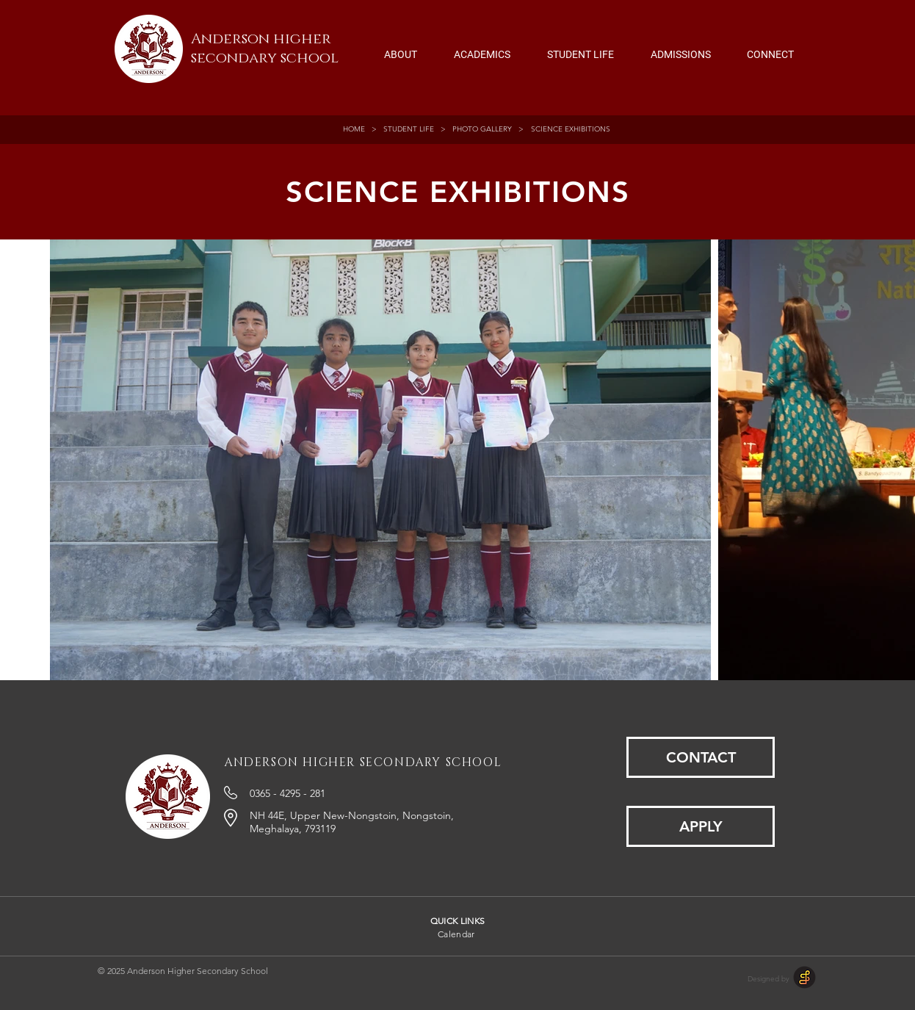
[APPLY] (700, 826)
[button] (400, 47)
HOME (356, 129)
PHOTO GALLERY (482, 129)
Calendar (456, 933)
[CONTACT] (700, 757)
